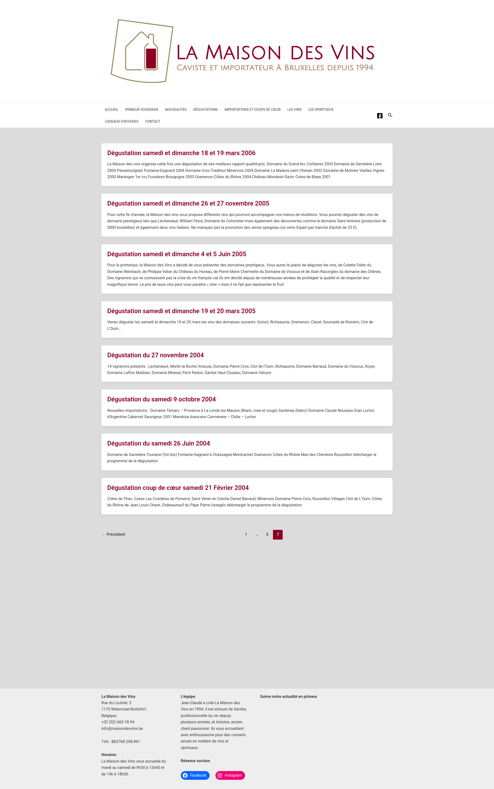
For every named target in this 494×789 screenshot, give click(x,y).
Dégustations (205, 110)
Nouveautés (176, 110)
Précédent (113, 534)
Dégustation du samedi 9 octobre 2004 (162, 399)
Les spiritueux (321, 110)
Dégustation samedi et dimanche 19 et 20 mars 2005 (182, 311)
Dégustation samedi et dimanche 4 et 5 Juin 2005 (177, 254)
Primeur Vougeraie (141, 110)
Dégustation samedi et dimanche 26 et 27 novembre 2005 (189, 203)
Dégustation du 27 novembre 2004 (156, 355)
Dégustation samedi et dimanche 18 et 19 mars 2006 (182, 153)
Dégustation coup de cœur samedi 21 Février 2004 (178, 487)
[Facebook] (380, 116)
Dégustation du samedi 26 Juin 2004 (159, 443)
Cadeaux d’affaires (121, 121)
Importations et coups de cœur (252, 110)
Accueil (111, 110)
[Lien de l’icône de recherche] (390, 115)
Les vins (294, 110)
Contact (152, 121)
